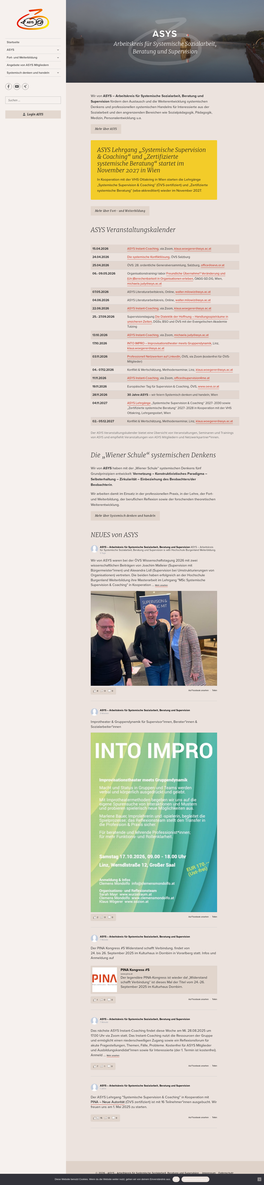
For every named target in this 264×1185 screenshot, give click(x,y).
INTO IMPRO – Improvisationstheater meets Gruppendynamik (169, 343)
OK (176, 1179)
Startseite (13, 42)
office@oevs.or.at (212, 265)
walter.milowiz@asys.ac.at (193, 292)
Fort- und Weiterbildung (22, 57)
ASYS (10, 50)
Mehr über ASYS (106, 129)
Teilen (214, 690)
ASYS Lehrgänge (139, 403)
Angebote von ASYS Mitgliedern (28, 65)
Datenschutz (225, 1173)
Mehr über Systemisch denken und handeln (125, 516)
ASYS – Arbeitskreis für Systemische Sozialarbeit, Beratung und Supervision (145, 547)
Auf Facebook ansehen (198, 690)
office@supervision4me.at (192, 378)
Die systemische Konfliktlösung (148, 257)
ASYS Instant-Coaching (143, 248)
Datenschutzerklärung (195, 1179)
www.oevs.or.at (208, 386)
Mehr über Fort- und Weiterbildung (120, 211)
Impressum (209, 1173)
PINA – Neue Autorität (108, 1102)
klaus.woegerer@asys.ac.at (192, 248)
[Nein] (259, 1179)
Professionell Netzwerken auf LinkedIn (153, 356)
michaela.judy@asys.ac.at (144, 283)
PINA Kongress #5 (135, 969)
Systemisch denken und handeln (28, 73)
